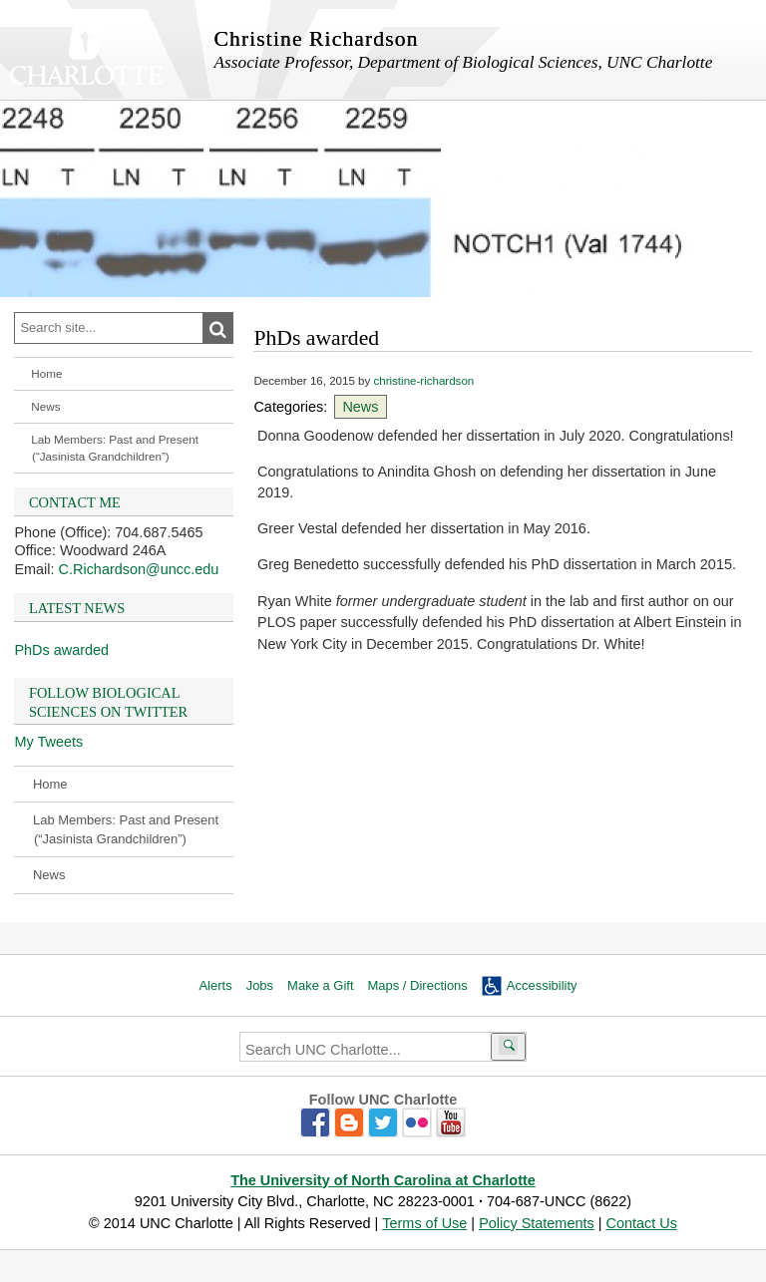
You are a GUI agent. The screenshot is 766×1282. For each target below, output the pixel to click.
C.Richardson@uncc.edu (139, 569)
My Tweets (48, 742)
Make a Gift (320, 985)
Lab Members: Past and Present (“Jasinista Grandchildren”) (114, 448)
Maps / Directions (418, 985)
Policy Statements (536, 1223)
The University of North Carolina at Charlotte (383, 1180)
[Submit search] (508, 1047)
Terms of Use (424, 1223)
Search (229, 329)
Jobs (259, 985)
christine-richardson (423, 381)
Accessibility (542, 985)
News (45, 406)
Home (46, 373)
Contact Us (640, 1223)
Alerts (214, 985)
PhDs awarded (61, 650)
